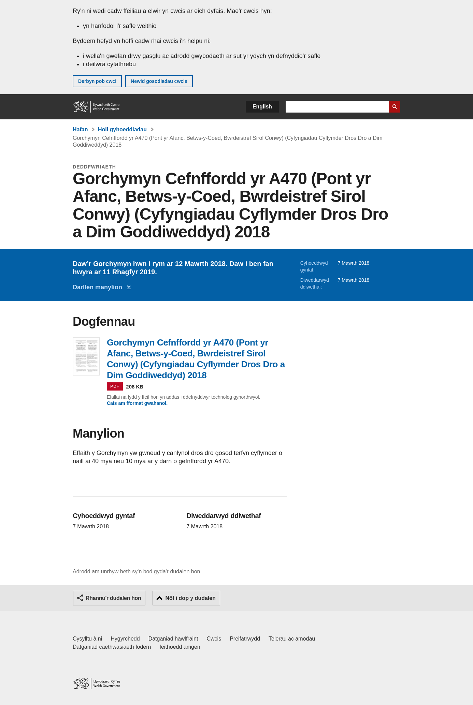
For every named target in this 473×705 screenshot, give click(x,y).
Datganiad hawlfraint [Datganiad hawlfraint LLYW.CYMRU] (173, 639)
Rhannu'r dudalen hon (113, 598)
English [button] (262, 106)
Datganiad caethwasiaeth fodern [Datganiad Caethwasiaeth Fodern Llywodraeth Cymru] (112, 647)
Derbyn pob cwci (97, 81)
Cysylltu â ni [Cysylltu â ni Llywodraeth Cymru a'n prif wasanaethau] (87, 639)
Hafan (80, 129)
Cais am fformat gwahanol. (137, 403)
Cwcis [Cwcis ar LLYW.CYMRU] (214, 639)
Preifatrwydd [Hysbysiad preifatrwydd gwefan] (245, 639)
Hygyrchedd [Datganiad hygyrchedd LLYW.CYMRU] (125, 639)
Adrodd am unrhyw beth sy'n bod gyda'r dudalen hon (136, 571)
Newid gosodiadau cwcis (159, 81)
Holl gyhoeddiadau (122, 129)
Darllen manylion (99, 287)
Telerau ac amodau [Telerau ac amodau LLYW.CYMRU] (292, 639)
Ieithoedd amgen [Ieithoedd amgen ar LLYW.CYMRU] (180, 647)
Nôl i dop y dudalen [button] (190, 598)
